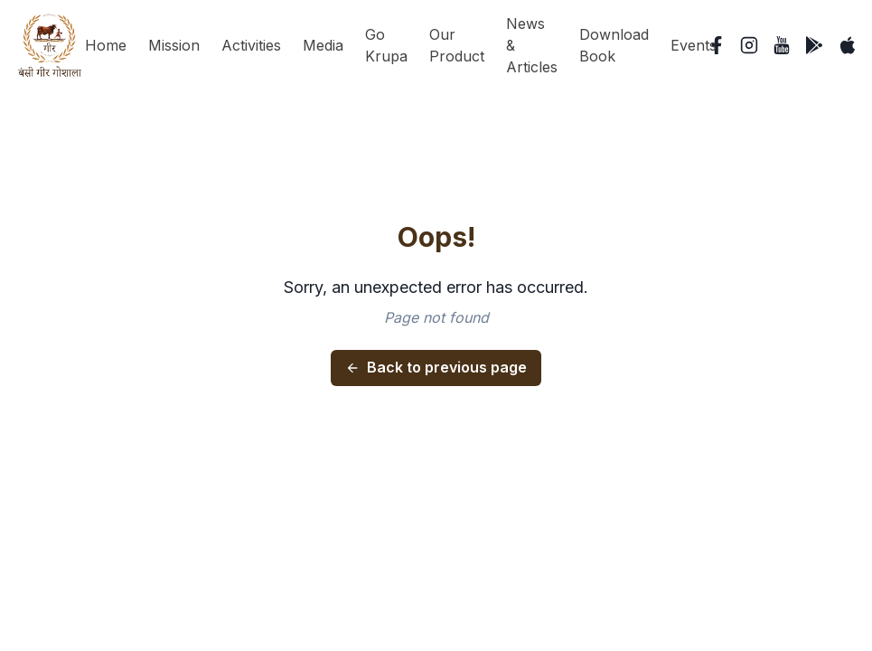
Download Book (614, 45)
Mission (174, 45)
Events (693, 45)
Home (106, 45)
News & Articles (532, 45)
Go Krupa (386, 45)
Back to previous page (436, 367)
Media (323, 45)
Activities (251, 45)
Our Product (456, 45)
